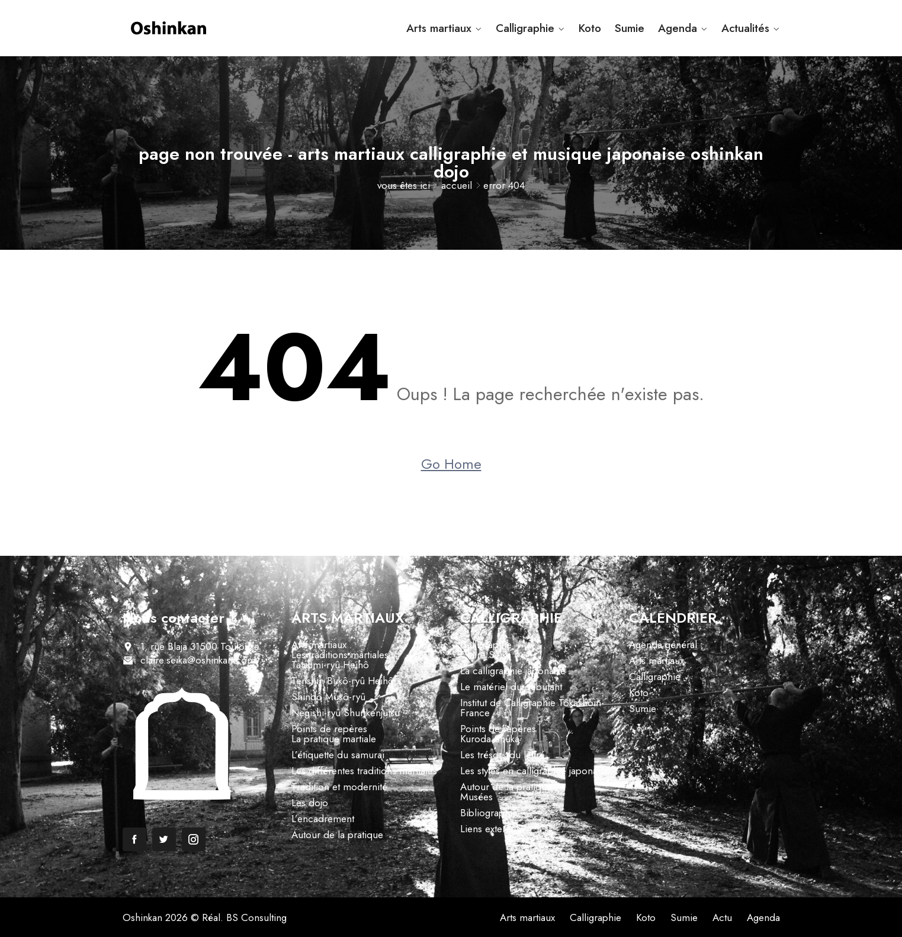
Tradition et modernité (339, 787)
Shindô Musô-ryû (328, 697)
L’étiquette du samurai (337, 755)
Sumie (629, 28)
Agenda (677, 28)
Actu (722, 918)
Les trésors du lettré (502, 755)
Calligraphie (525, 28)
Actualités (745, 28)
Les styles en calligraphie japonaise (534, 771)
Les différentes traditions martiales (364, 771)
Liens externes (490, 829)
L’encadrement (322, 819)
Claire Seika (485, 655)
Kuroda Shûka (489, 739)
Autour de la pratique (337, 834)
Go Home (451, 464)
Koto (590, 28)
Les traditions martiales (340, 655)
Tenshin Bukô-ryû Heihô (342, 681)
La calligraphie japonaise (513, 671)
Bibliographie (489, 813)
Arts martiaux (438, 28)
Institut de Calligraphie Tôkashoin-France (532, 707)
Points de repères (329, 729)
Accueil (456, 185)
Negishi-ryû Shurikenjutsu (345, 713)
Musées (476, 797)
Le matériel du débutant (511, 687)
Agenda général (663, 644)
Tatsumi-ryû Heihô (330, 665)
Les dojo (309, 803)
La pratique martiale (333, 739)
